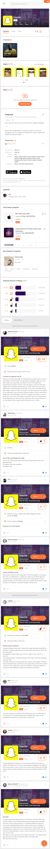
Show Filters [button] (18, 320)
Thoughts (12, 269)
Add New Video (25, 104)
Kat (10, 194)
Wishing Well (10, 144)
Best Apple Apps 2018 (22, 214)
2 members (17, 259)
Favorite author (26, 269)
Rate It (36, 349)
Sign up (48, 1)
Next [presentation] (26, 80)
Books (6, 269)
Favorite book (35, 269)
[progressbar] (18, 288)
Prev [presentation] (23, 80)
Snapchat (23, 348)
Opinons (18, 269)
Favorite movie (8, 271)
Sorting (7, 320)
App (21, 360)
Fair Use (18, 182)
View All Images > (39, 64)
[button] (24, 82)
